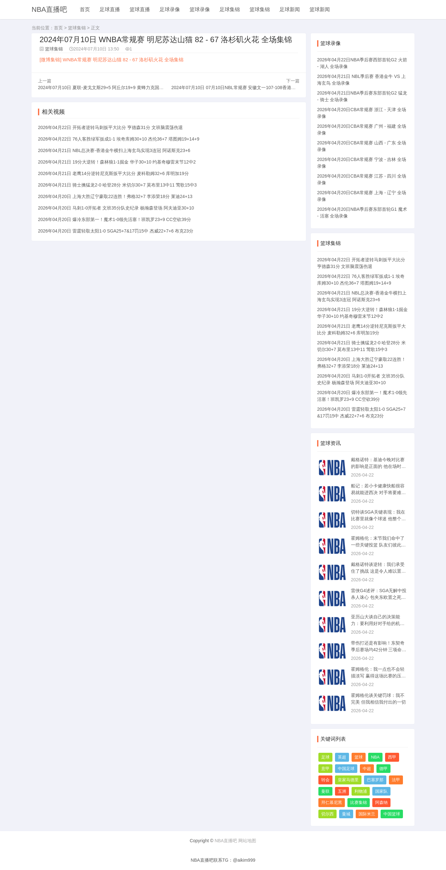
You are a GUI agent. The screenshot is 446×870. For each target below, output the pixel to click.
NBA (375, 757)
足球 (325, 757)
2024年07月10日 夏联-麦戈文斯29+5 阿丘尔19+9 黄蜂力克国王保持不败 (110, 87)
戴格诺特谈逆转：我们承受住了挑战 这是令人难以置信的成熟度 (378, 571)
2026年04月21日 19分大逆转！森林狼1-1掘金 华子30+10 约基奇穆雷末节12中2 (117, 161)
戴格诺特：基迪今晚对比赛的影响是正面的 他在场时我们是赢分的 (378, 466)
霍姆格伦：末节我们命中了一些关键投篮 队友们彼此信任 (378, 545)
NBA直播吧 (49, 9)
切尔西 (327, 814)
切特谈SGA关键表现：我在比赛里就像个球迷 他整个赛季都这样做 (378, 518)
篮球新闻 (319, 9)
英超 (342, 757)
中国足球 (346, 768)
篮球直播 (140, 9)
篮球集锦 (259, 9)
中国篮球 (391, 814)
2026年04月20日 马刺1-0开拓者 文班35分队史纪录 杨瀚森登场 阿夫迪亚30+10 (116, 207)
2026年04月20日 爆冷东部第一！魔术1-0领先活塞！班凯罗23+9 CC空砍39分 (114, 219)
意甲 (325, 768)
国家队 (381, 791)
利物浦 (360, 791)
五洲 (342, 791)
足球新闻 (289, 9)
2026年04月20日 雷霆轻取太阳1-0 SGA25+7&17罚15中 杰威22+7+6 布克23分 (115, 230)
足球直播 (110, 9)
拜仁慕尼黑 (331, 802)
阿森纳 (381, 802)
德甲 (383, 768)
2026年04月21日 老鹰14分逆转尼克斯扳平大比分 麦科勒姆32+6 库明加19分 (113, 173)
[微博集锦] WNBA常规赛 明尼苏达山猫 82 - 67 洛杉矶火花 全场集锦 (111, 59)
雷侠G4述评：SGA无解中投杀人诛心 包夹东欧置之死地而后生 (378, 597)
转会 (325, 779)
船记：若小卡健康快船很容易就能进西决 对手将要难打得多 (378, 492)
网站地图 (247, 840)
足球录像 (170, 9)
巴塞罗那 (375, 779)
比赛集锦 (358, 802)
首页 (85, 9)
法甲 (396, 779)
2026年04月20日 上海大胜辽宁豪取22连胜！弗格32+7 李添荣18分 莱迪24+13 (115, 196)
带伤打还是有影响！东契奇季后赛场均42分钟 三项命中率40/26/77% (378, 649)
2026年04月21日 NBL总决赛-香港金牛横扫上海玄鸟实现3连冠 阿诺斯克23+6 (114, 150)
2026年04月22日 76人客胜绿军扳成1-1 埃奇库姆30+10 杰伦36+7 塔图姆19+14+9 (118, 138)
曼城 (346, 814)
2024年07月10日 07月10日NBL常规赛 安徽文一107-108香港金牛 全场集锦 (245, 87)
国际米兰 (367, 814)
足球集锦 (229, 9)
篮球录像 (200, 9)
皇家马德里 (348, 779)
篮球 (358, 757)
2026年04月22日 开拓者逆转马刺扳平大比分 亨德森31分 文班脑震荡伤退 (110, 127)
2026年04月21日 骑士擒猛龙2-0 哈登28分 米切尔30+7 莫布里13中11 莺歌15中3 (117, 184)
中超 (367, 768)
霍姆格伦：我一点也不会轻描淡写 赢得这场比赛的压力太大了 (378, 676)
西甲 (392, 757)
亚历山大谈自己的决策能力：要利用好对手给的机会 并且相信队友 (378, 623)
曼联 (325, 791)
